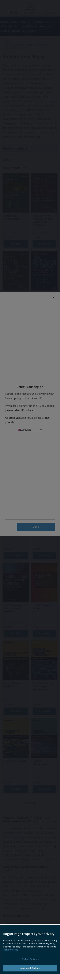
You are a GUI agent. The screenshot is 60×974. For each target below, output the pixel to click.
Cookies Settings (30, 965)
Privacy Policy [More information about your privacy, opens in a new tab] (11, 956)
